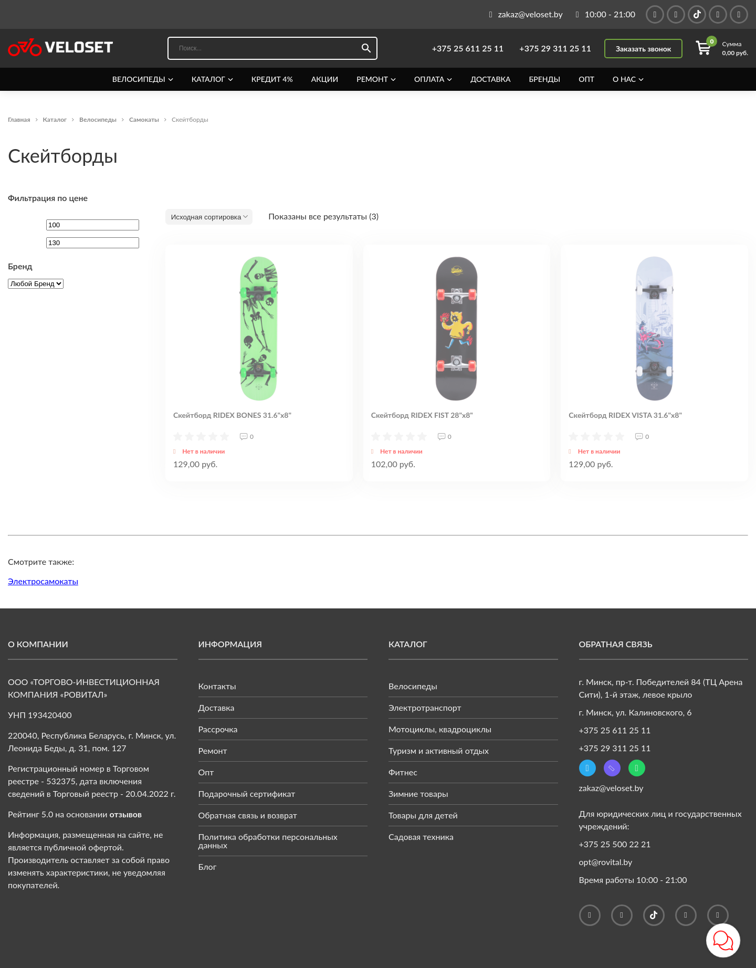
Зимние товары (418, 793)
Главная (19, 119)
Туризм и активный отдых (438, 750)
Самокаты (144, 119)
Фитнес (402, 772)
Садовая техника (421, 836)
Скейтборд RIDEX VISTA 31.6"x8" (625, 415)
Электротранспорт (424, 707)
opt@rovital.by (606, 862)
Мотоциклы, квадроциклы (439, 729)
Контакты (217, 686)
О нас (624, 79)
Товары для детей (423, 815)
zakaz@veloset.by (611, 788)
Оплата (429, 79)
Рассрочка (218, 729)
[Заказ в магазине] (209, 217)
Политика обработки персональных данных (268, 841)
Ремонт (372, 79)
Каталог (208, 79)
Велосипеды (138, 79)
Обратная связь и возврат (247, 815)
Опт (586, 79)
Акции (324, 79)
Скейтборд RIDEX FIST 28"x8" (422, 415)
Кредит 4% (272, 79)
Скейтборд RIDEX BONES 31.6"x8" (232, 415)
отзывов (126, 814)
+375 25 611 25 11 (468, 48)
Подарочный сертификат (247, 793)
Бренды (545, 79)
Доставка (490, 79)
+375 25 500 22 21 (615, 844)
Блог (207, 866)
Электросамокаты (43, 581)
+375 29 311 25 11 (555, 48)
